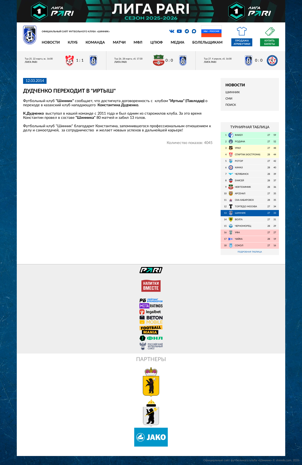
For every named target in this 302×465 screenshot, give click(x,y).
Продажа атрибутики (242, 42)
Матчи (119, 42)
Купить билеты (269, 42)
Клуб (73, 42)
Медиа (177, 42)
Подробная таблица (250, 252)
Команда (95, 42)
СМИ (228, 98)
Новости (51, 42)
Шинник (232, 92)
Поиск (230, 105)
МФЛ (138, 42)
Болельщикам (207, 42)
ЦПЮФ (156, 42)
